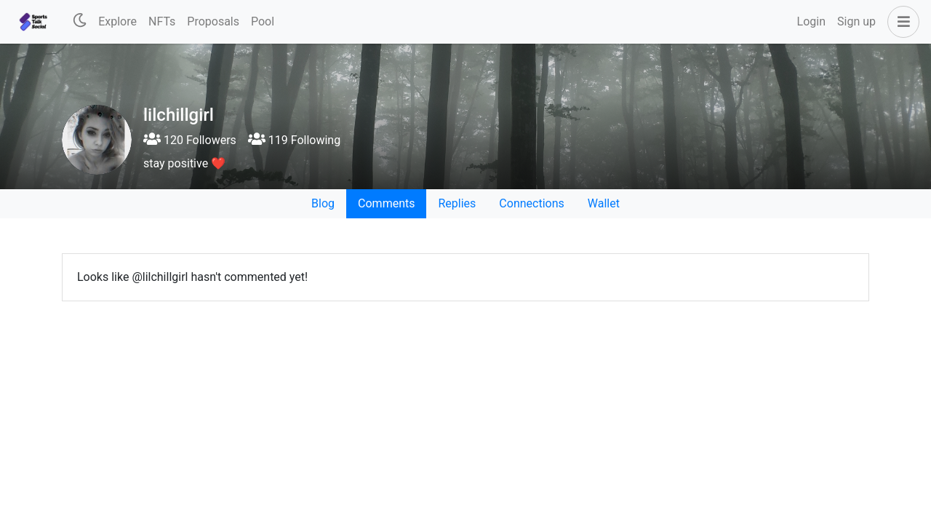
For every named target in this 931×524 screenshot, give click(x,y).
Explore (117, 21)
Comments (386, 203)
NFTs (161, 21)
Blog (323, 203)
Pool (262, 21)
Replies (457, 203)
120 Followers (189, 140)
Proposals (213, 21)
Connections (531, 203)
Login (811, 21)
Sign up (856, 21)
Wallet (604, 203)
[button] (900, 22)
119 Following (294, 140)
